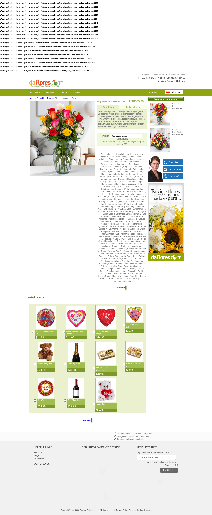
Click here (180, 81)
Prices (78, 92)
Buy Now (121, 288)
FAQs (36, 455)
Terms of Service (136, 510)
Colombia (174, 92)
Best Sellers (34, 92)
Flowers (65, 92)
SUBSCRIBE (169, 470)
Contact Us (39, 458)
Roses (50, 98)
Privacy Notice (158, 462)
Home (31, 98)
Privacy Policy (122, 510)
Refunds (147, 510)
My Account (159, 75)
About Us (38, 452)
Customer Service (177, 75)
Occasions (50, 92)
